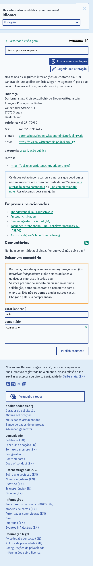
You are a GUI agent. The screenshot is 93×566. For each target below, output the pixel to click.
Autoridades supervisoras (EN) (26, 513)
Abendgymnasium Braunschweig (32, 212)
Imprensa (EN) (15, 523)
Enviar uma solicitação (72, 61)
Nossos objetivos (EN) (20, 479)
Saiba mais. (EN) (74, 376)
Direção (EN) (14, 493)
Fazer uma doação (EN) (21, 445)
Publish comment (72, 351)
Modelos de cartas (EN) (21, 509)
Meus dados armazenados (23, 420)
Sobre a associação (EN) (22, 474)
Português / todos (30, 396)
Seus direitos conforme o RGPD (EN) (29, 504)
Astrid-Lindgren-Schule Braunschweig (35, 235)
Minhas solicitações (19, 415)
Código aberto (15, 454)
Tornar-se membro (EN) (21, 449)
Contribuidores (15, 459)
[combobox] (46, 50)
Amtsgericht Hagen (23, 216)
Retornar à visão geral (21, 41)
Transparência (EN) (18, 488)
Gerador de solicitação (20, 410)
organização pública (33, 150)
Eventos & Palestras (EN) (22, 527)
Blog (8, 518)
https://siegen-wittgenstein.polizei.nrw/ (45, 142)
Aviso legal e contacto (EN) (23, 538)
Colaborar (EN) (15, 440)
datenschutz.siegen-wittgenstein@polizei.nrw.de (51, 135)
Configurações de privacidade (25, 548)
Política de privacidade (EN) (24, 543)
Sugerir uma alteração (72, 69)
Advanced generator (19, 429)
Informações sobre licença (23, 552)
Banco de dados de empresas (25, 424)
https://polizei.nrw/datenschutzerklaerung (39, 165)
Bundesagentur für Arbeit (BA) (30, 221)
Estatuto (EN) (15, 484)
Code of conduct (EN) (20, 463)
